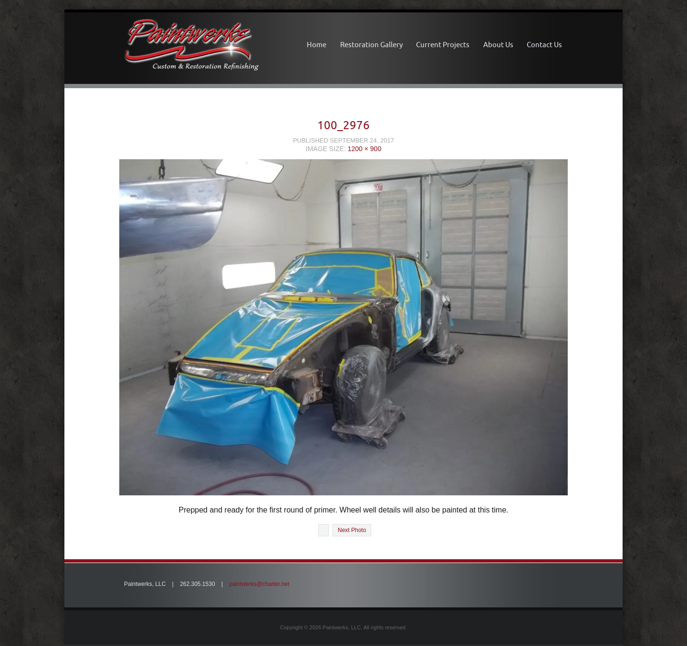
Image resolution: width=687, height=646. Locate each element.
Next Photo (352, 530)
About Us (498, 45)
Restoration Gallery (371, 45)
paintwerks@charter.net (259, 584)
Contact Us (544, 45)
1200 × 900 (364, 149)
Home (316, 45)
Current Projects (442, 45)
